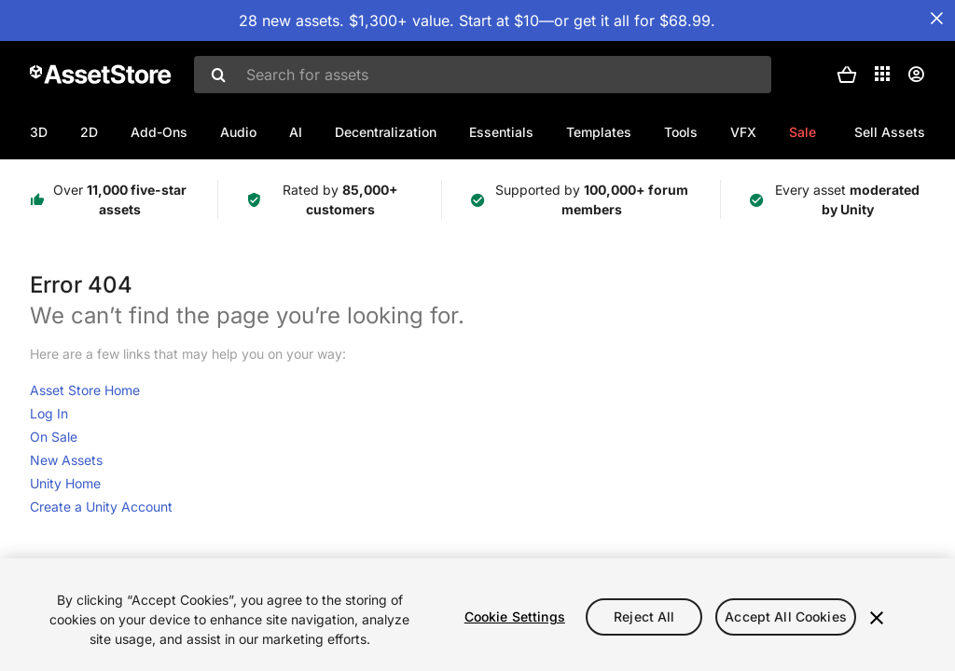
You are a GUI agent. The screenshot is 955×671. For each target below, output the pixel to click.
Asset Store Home (85, 390)
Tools (681, 132)
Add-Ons (159, 132)
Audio (238, 132)
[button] (847, 74)
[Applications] (882, 73)
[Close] (876, 617)
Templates (598, 132)
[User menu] (916, 74)
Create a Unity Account (101, 506)
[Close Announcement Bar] (936, 18)
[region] (477, 614)
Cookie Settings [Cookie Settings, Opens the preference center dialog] (514, 616)
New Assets (66, 460)
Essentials (501, 132)
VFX (743, 132)
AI (295, 132)
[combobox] (482, 74)
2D (89, 132)
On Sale (53, 437)
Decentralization (385, 132)
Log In (49, 413)
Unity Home (65, 483)
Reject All (644, 616)
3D (39, 132)
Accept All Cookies (786, 616)
